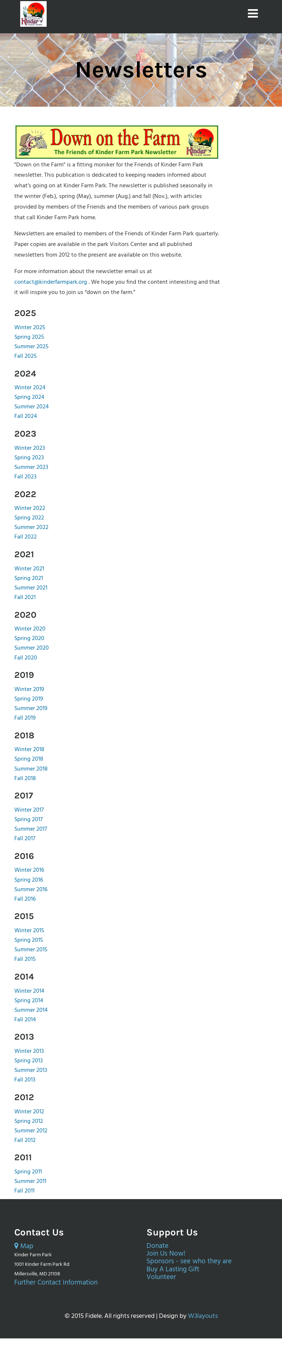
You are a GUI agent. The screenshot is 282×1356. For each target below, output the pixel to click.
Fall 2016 (25, 899)
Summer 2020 (31, 648)
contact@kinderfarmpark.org (50, 282)
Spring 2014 (28, 1001)
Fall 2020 (25, 658)
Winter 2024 (30, 388)
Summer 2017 (30, 829)
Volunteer (161, 1277)
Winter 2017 (29, 810)
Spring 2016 (28, 880)
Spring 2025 (29, 337)
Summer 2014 (31, 1010)
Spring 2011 (28, 1172)
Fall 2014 (25, 1020)
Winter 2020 (30, 629)
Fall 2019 (25, 718)
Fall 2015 (25, 959)
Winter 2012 (29, 1112)
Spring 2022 (29, 518)
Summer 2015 (30, 950)
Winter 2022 (29, 508)
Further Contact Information (56, 1283)
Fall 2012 (25, 1140)
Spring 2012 (28, 1121)
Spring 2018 (28, 759)
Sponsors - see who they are (189, 1261)
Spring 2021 (28, 578)
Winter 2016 (29, 870)
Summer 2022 (31, 527)
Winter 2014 (29, 991)
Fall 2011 (24, 1191)
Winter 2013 (29, 1051)
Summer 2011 (30, 1181)
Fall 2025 (25, 356)
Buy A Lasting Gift (173, 1269)
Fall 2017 (24, 839)
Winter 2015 (29, 931)
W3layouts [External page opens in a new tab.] (203, 1316)
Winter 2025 (29, 327)
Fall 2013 (24, 1080)
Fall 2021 (25, 597)
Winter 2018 (29, 749)
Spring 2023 (29, 458)
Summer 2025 (31, 347)
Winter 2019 (29, 689)
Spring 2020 (29, 638)
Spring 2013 (28, 1061)
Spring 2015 (28, 940)
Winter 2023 (29, 448)
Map (23, 1246)
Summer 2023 (31, 467)
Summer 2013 (30, 1070)
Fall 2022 (25, 537)
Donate (158, 1246)
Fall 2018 (25, 778)
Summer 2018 (31, 769)
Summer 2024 (31, 407)
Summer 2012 (30, 1131)
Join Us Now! (166, 1254)
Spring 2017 (28, 819)
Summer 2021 (30, 588)
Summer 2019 (30, 708)
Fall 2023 (25, 477)
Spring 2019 (28, 699)
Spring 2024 (29, 397)
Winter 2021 (29, 569)
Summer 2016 (30, 889)
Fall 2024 (25, 416)
